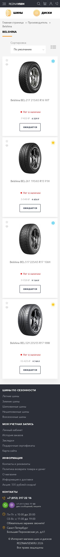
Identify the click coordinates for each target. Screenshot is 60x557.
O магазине (9, 474)
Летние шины (10, 396)
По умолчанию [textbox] (23, 49)
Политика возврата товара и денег (23, 469)
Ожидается (30, 127)
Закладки (8, 440)
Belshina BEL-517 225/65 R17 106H (30, 262)
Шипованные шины (14, 406)
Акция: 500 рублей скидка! (19, 484)
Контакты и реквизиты (16, 463)
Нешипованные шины (15, 411)
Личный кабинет (12, 430)
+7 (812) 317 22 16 (19, 498)
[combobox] (28, 49)
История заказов (12, 435)
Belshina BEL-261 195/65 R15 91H (30, 181)
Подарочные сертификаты (18, 445)
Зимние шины (11, 401)
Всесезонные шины (14, 416)
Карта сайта (9, 450)
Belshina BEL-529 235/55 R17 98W (30, 343)
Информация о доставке (17, 479)
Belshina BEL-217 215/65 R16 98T (30, 100)
